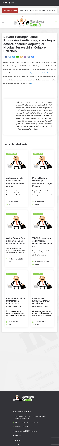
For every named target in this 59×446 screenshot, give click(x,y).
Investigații (17, 444)
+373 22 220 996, (22, 422)
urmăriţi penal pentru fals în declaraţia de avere (38, 73)
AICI (31, 83)
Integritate (17, 440)
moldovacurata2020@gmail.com (26, 431)
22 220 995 (33, 422)
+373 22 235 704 (21, 427)
